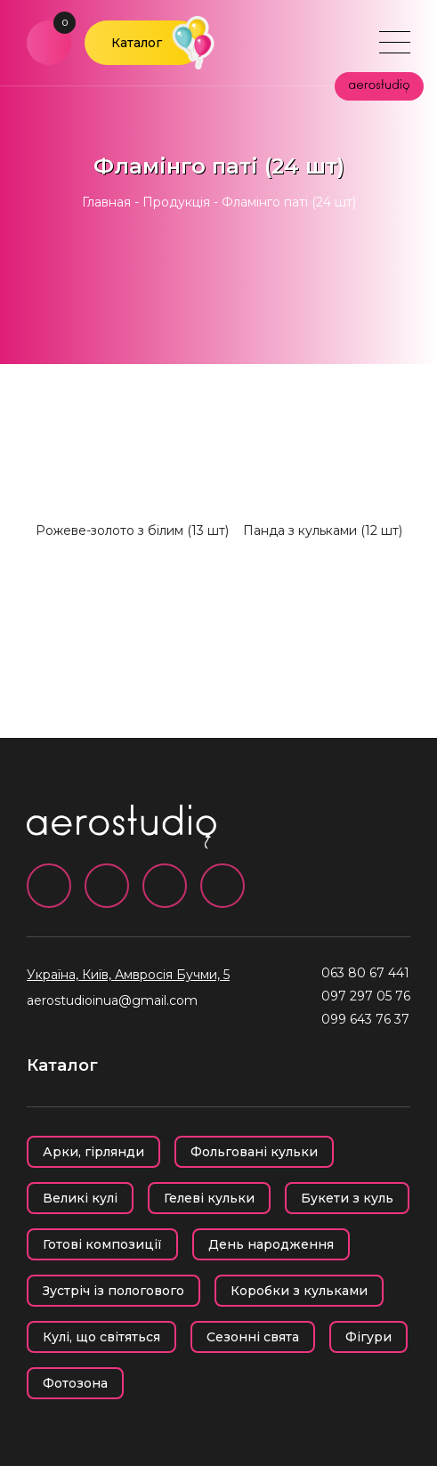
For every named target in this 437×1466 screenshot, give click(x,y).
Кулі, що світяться (101, 1337)
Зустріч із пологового (113, 1291)
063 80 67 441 (365, 973)
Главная (106, 202)
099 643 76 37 (365, 1019)
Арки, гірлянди (93, 1152)
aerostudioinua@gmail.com (112, 1000)
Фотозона (75, 1383)
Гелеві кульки (209, 1198)
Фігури (368, 1337)
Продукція (176, 202)
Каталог (136, 43)
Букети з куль (347, 1198)
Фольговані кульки (254, 1152)
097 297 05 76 (365, 996)
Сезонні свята (252, 1337)
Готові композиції (102, 1244)
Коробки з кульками (299, 1291)
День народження (271, 1244)
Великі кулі (80, 1198)
